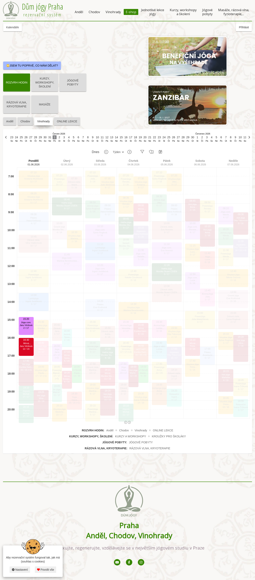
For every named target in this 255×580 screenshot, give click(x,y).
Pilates (33, 218)
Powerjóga (33, 274)
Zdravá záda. (33, 240)
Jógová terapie (26, 391)
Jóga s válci (159, 346)
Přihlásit (244, 27)
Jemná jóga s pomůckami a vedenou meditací (67, 334)
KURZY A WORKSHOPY (130, 436)
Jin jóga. (57, 389)
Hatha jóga (67, 203)
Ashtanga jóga (159, 388)
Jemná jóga (92, 206)
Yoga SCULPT (74, 397)
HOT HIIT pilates (141, 349)
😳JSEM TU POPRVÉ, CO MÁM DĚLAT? (32, 65)
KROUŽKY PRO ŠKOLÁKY (169, 436)
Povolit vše (45, 569)
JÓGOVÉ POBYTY (72, 82)
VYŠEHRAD (76, 370)
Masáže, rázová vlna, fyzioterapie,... (233, 12)
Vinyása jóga (33, 176)
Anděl (79, 12)
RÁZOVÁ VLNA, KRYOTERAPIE (17, 104)
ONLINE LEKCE (67, 121)
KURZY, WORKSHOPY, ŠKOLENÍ (44, 82)
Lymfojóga (33, 298)
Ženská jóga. (41, 346)
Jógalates (141, 231)
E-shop (131, 12)
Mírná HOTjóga (26, 343)
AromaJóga (125, 325)
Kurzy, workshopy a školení (183, 12)
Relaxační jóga (174, 394)
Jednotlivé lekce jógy (152, 12)
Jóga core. (26, 322)
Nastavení (20, 569)
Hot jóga (26, 364)
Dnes (95, 152)
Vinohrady (113, 12)
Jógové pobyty (207, 12)
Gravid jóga (59, 227)
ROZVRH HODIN (16, 82)
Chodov (94, 12)
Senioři (126, 243)
